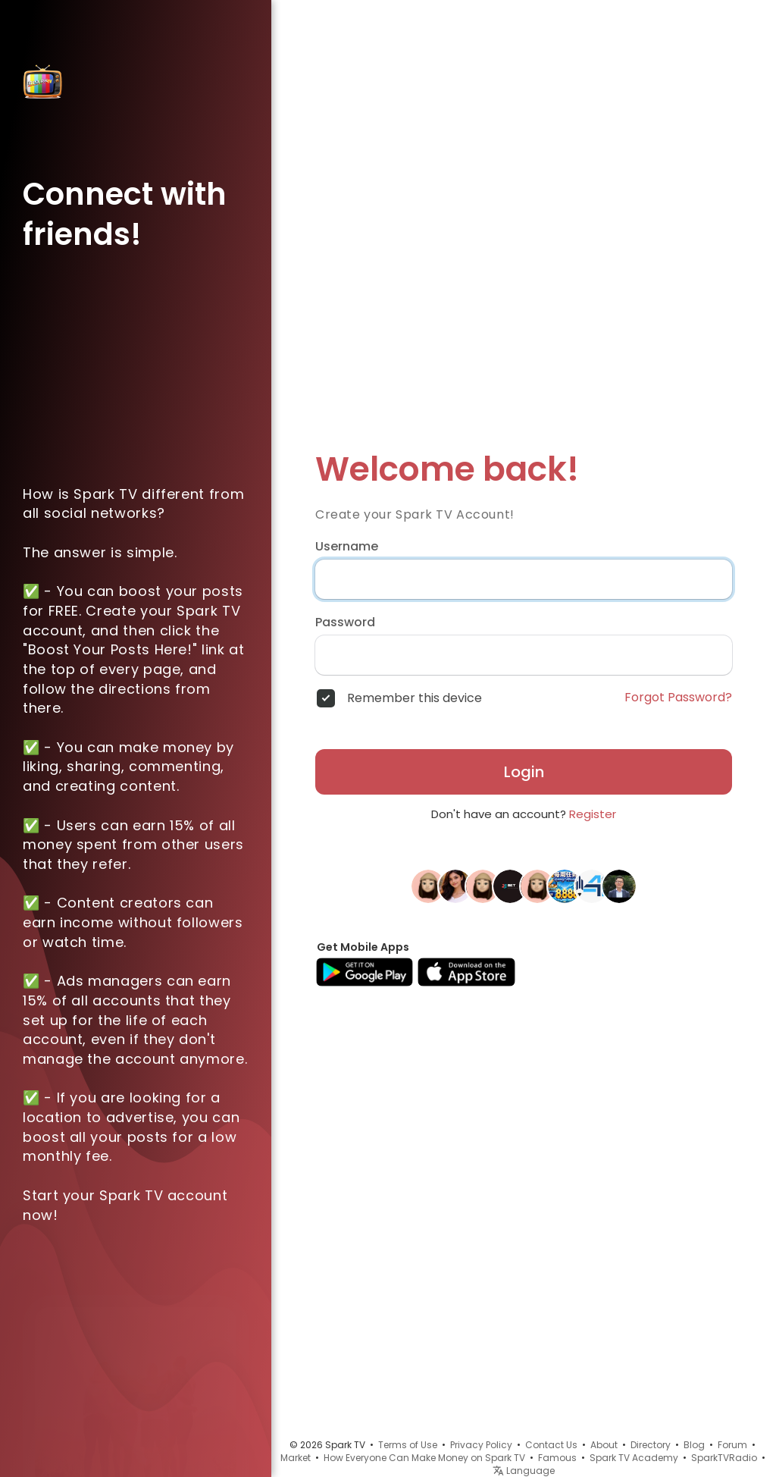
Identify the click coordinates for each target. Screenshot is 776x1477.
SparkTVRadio (724, 1457)
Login (524, 771)
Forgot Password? (678, 697)
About (604, 1444)
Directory (650, 1444)
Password (345, 622)
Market (295, 1457)
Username (346, 546)
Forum (732, 1444)
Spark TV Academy (634, 1457)
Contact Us (551, 1444)
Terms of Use (407, 1444)
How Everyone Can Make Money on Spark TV (424, 1457)
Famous (557, 1457)
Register (592, 814)
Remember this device (414, 698)
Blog (694, 1444)
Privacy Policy (481, 1444)
